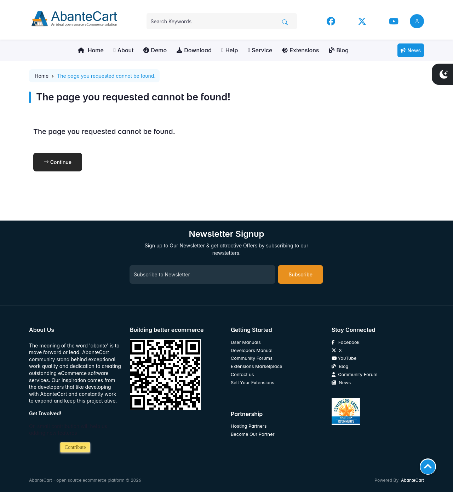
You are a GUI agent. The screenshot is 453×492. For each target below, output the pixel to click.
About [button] (124, 50)
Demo (155, 50)
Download (194, 50)
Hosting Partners (248, 426)
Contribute (75, 447)
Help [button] (230, 50)
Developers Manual (252, 350)
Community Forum (354, 374)
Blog (338, 50)
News (411, 50)
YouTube (344, 358)
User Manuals (246, 342)
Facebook (346, 342)
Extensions (300, 50)
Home (90, 50)
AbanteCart (412, 480)
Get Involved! (45, 413)
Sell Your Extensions (252, 382)
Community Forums (252, 358)
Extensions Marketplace (256, 366)
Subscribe (300, 274)
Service (260, 50)
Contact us (242, 374)
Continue (57, 162)
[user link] (417, 21)
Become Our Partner (252, 434)
